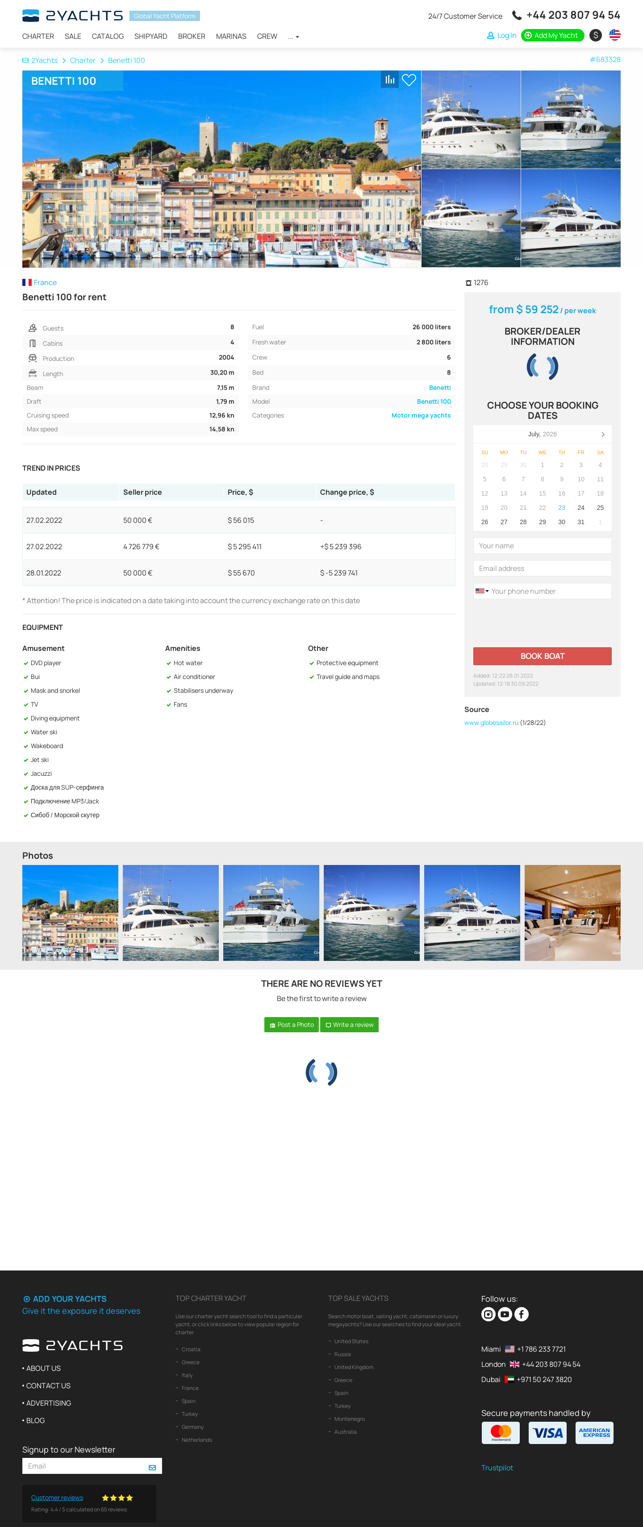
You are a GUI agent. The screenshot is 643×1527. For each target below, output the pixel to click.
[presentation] (541, 623)
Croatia (190, 1349)
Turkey (189, 1414)
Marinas (231, 36)
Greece (190, 1362)
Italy (186, 1375)
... (293, 36)
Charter (38, 36)
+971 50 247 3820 (544, 1379)
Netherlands (196, 1440)
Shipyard (150, 36)
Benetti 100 (434, 401)
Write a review (349, 1024)
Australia (345, 1432)
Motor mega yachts (421, 415)
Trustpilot (497, 1468)
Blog (35, 1420)
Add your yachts (64, 1298)
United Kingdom (353, 1367)
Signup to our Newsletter (68, 1449)
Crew (267, 36)
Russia (342, 1354)
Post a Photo (291, 1024)
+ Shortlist (409, 80)
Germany (192, 1427)
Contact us (48, 1385)
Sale (73, 36)
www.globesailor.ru (491, 722)
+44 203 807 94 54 (573, 14)
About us (43, 1368)
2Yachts (40, 60)
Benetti (440, 387)
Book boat (543, 655)
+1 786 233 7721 (541, 1349)
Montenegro (349, 1419)
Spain (188, 1401)
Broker (191, 36)
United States (351, 1341)
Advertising (48, 1403)
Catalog (108, 36)
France (190, 1388)
